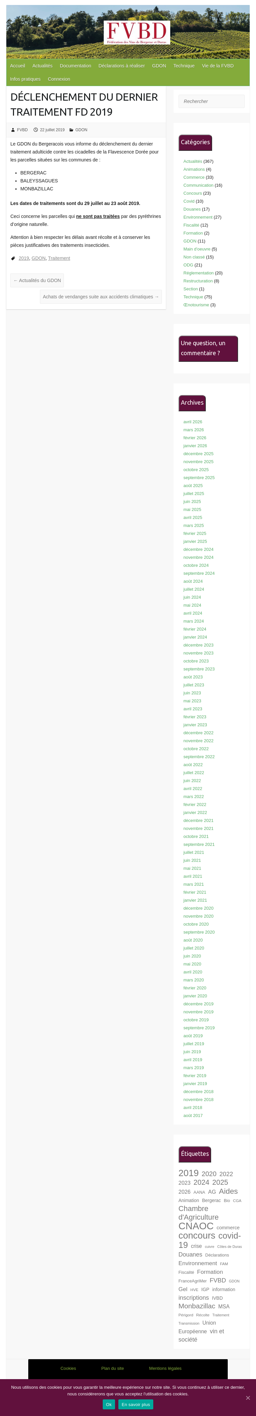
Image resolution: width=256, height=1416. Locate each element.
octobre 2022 (196, 748)
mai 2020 (192, 963)
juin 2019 (192, 1051)
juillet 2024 (194, 589)
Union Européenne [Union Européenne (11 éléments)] (197, 1327)
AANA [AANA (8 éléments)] (199, 1192)
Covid (189, 201)
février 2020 (195, 987)
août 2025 (193, 485)
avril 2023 (193, 708)
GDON (159, 65)
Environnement (198, 217)
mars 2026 (194, 429)
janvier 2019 (195, 1083)
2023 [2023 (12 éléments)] (185, 1183)
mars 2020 (194, 979)
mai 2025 (192, 509)
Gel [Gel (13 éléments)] (183, 1289)
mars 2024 (194, 621)
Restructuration (198, 280)
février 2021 (195, 892)
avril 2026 (193, 421)
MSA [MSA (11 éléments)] (223, 1306)
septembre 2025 (199, 477)
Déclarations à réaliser (121, 65)
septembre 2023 (199, 668)
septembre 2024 (199, 573)
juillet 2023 (194, 684)
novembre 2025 (198, 461)
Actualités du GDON (37, 280)
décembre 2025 (198, 453)
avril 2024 (193, 613)
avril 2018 (193, 1107)
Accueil (17, 65)
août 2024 (193, 581)
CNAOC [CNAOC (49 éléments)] (196, 1225)
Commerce (194, 177)
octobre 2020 (196, 924)
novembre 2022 (198, 740)
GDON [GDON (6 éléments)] (234, 1281)
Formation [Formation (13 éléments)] (210, 1271)
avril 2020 (193, 971)
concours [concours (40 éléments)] (197, 1235)
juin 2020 (192, 956)
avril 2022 (193, 788)
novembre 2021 (198, 828)
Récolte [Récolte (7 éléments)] (202, 1315)
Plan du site (112, 1368)
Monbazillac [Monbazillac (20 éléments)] (197, 1306)
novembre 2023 (198, 653)
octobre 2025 (196, 469)
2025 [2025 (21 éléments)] (220, 1182)
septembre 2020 (199, 932)
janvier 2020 (195, 995)
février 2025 (195, 533)
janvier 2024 (195, 637)
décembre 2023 (198, 645)
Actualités (42, 65)
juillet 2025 (194, 493)
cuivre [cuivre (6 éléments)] (209, 1247)
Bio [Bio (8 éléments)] (227, 1200)
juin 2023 (192, 692)
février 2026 (195, 437)
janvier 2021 (195, 900)
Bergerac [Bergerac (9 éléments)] (211, 1200)
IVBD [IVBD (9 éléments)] (217, 1298)
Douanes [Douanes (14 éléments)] (190, 1254)
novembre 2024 (198, 557)
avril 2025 (193, 517)
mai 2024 (192, 605)
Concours (193, 193)
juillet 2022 (194, 772)
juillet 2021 (194, 852)
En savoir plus (136, 1404)
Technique (184, 65)
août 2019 (193, 1035)
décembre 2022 (198, 732)
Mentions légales (165, 1368)
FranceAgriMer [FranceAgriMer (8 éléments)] (193, 1280)
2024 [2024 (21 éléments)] (201, 1182)
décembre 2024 (198, 549)
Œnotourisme (196, 304)
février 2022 (195, 804)
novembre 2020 (198, 916)
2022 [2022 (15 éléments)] (226, 1173)
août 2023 (193, 676)
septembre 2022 (199, 756)
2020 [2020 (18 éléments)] (209, 1173)
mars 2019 (194, 1067)
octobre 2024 (196, 565)
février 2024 (195, 629)
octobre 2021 (196, 836)
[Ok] (247, 1397)
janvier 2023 (195, 724)
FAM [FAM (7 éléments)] (224, 1264)
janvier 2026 (195, 445)
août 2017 (193, 1115)
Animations (194, 169)
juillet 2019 (194, 1043)
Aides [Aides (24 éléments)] (228, 1191)
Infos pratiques (25, 79)
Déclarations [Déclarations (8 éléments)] (217, 1255)
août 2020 (193, 940)
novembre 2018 (198, 1099)
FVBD (22, 130)
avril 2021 (193, 876)
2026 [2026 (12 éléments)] (185, 1192)
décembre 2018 (198, 1091)
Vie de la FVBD (217, 65)
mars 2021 (194, 884)
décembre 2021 (198, 820)
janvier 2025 (195, 541)
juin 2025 (192, 501)
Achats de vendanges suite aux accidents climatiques (101, 296)
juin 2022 (192, 780)
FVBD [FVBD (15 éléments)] (218, 1280)
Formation (193, 233)
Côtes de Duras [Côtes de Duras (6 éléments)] (229, 1247)
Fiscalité (191, 225)
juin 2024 (192, 597)
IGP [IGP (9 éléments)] (205, 1289)
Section (191, 288)
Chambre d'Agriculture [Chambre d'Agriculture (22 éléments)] (199, 1212)
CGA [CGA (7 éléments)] (237, 1200)
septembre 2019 (199, 1027)
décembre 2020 (198, 908)
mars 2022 (194, 796)
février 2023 (195, 716)
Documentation (75, 65)
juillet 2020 (194, 948)
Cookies (68, 1368)
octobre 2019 (196, 1019)
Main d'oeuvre (197, 249)
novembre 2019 (198, 1011)
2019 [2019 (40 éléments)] (189, 1173)
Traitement (59, 258)
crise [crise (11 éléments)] (196, 1246)
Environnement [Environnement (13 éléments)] (198, 1263)
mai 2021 (192, 868)
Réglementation (199, 272)
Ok (109, 1404)
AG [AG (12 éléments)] (212, 1192)
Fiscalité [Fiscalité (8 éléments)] (186, 1272)
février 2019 (195, 1075)
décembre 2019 (198, 1003)
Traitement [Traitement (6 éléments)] (220, 1315)
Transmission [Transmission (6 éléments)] (189, 1323)
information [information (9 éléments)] (223, 1289)
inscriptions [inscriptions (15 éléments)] (194, 1297)
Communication (198, 185)
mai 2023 (192, 700)
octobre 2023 (196, 660)
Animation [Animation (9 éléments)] (189, 1200)
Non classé (194, 256)
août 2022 (193, 764)
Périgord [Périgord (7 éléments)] (186, 1315)
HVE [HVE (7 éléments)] (194, 1289)
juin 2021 (192, 860)
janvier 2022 (195, 812)
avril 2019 (193, 1059)
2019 (24, 258)
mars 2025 (194, 525)
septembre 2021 (199, 844)
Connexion (59, 79)
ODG (188, 264)
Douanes (192, 209)
